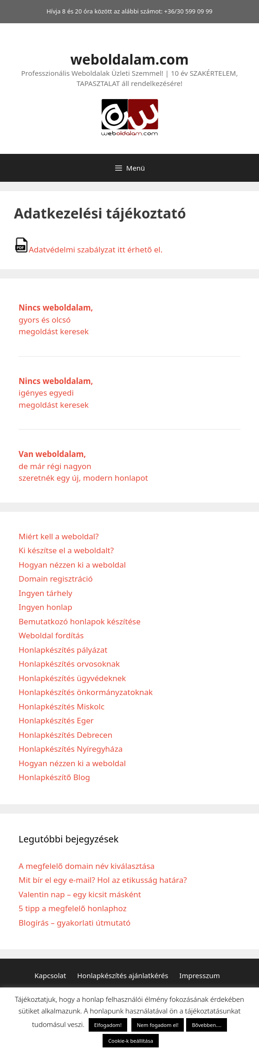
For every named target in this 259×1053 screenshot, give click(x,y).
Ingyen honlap (45, 607)
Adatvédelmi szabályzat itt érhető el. (88, 249)
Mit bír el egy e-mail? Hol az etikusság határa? (103, 879)
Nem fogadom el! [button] (158, 1024)
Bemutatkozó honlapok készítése (80, 621)
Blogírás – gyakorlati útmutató (74, 922)
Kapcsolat (50, 975)
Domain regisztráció (56, 578)
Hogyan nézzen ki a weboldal (72, 564)
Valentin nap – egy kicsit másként (80, 894)
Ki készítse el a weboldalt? (66, 550)
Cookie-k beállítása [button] (130, 1040)
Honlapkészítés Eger (56, 720)
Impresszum (199, 975)
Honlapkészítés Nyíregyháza (71, 748)
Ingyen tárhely (45, 593)
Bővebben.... (206, 1024)
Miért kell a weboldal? (59, 536)
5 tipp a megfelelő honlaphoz (73, 908)
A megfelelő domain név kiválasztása (87, 866)
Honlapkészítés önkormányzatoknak (86, 692)
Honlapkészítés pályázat (63, 649)
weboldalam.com (129, 59)
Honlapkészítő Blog (54, 777)
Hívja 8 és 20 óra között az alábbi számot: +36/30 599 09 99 (129, 11)
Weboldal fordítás (51, 635)
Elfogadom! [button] (108, 1024)
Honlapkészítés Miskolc (61, 706)
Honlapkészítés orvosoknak (69, 663)
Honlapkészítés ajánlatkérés (122, 975)
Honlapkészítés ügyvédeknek (72, 678)
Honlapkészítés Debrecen (65, 734)
